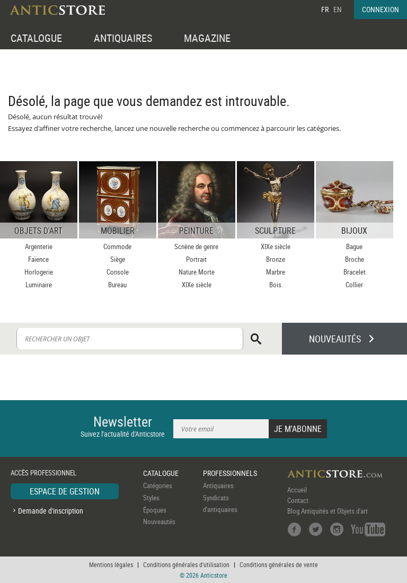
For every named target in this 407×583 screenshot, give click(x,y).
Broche (354, 259)
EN (337, 9)
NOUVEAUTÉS (335, 338)
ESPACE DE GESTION (65, 491)
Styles (151, 497)
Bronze (275, 259)
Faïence (38, 259)
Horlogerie (38, 272)
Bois (275, 284)
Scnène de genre (196, 246)
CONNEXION (380, 9)
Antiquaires (218, 485)
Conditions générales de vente (279, 564)
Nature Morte (197, 272)
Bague (354, 246)
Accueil (297, 489)
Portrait (196, 259)
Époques (154, 510)
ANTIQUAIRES (123, 38)
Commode (117, 246)
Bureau (117, 284)
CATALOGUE (36, 38)
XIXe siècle (196, 284)
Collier (354, 284)
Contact (297, 500)
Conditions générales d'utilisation (186, 564)
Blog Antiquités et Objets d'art (327, 511)
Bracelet (354, 272)
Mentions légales (111, 564)
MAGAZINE (207, 38)
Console (118, 272)
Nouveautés (159, 521)
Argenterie (38, 246)
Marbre (275, 272)
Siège (117, 259)
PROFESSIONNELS (230, 473)
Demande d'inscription (50, 511)
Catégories (157, 485)
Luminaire (38, 284)
